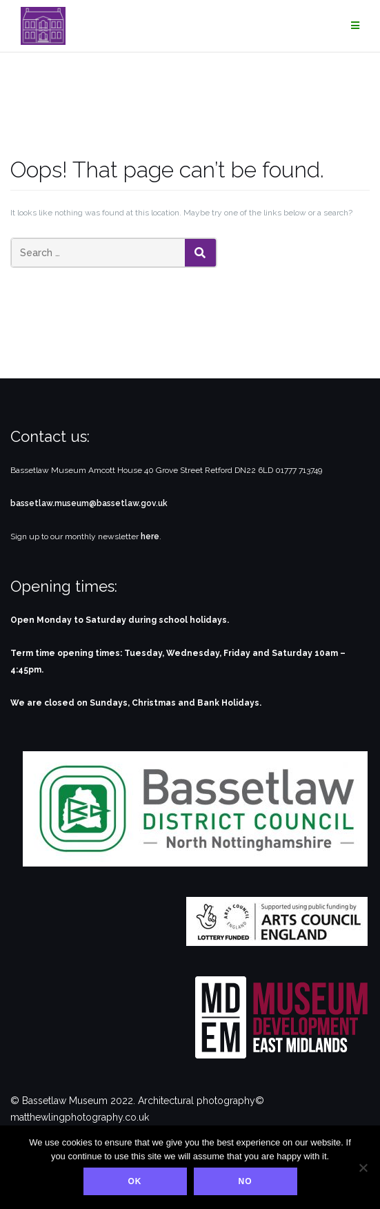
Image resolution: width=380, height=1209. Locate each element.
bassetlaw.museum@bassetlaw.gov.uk (89, 503)
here (150, 536)
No (245, 1181)
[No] (363, 1167)
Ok (135, 1181)
